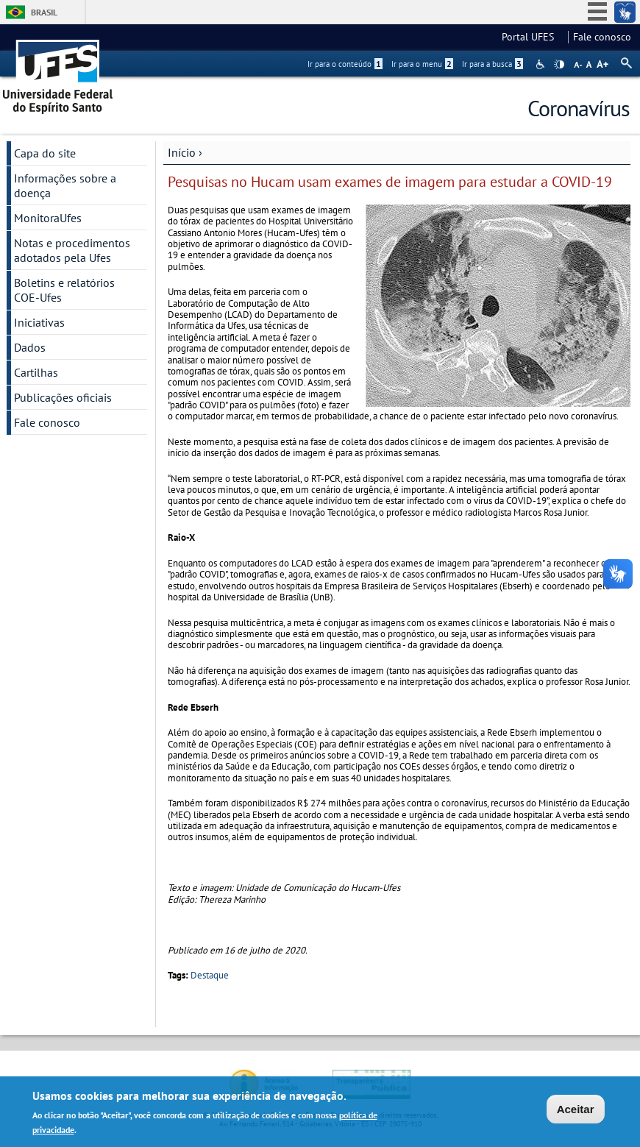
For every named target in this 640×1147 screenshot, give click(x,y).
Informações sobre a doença (65, 185)
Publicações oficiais (63, 397)
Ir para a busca (492, 64)
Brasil (44, 12)
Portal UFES (532, 36)
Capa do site (45, 153)
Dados (30, 347)
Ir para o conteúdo (345, 64)
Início (182, 152)
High (559, 65)
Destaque (210, 975)
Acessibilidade (541, 64)
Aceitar (575, 1111)
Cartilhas (36, 372)
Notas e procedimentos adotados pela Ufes (72, 250)
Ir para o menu (422, 64)
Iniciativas (39, 322)
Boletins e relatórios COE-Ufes (64, 290)
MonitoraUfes (48, 217)
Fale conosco (602, 36)
